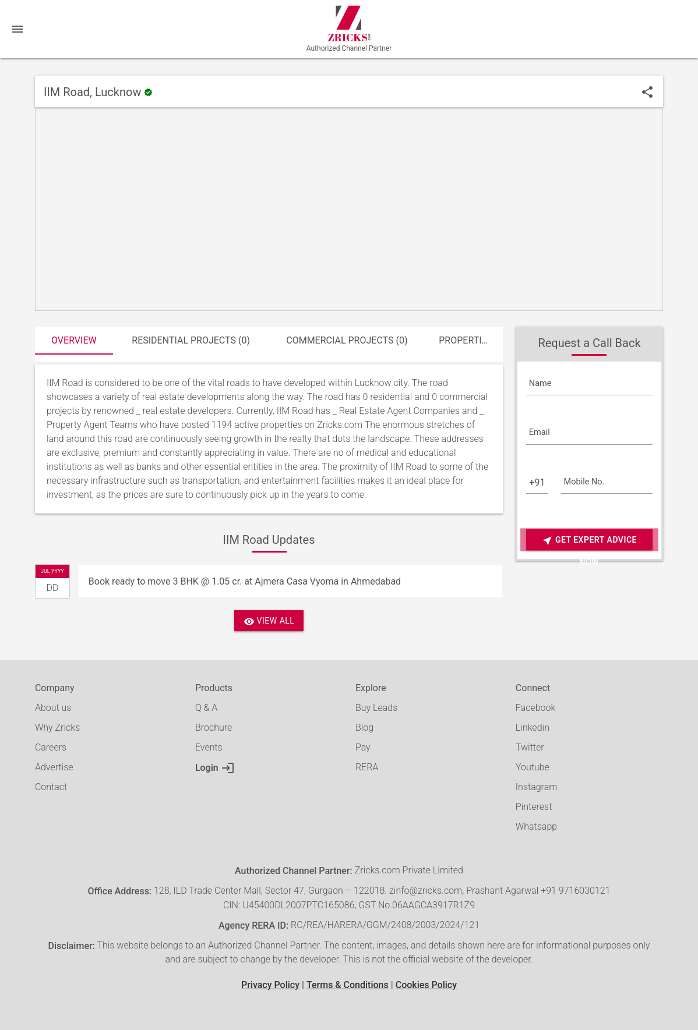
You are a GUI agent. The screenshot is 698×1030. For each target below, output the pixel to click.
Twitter (530, 747)
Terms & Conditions (347, 984)
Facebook (535, 707)
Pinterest (534, 806)
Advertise (54, 767)
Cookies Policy (426, 984)
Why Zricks (57, 727)
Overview (74, 340)
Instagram (537, 786)
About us (53, 707)
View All (269, 621)
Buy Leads (376, 707)
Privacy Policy (270, 984)
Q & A (206, 707)
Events (209, 747)
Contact (51, 786)
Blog (364, 727)
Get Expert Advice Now (589, 540)
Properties (465, 340)
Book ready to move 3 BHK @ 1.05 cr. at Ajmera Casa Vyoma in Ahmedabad (245, 581)
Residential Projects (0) (191, 340)
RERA (366, 767)
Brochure (213, 727)
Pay (363, 747)
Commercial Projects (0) (346, 340)
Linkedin (532, 727)
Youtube (532, 767)
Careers (50, 747)
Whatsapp (536, 826)
